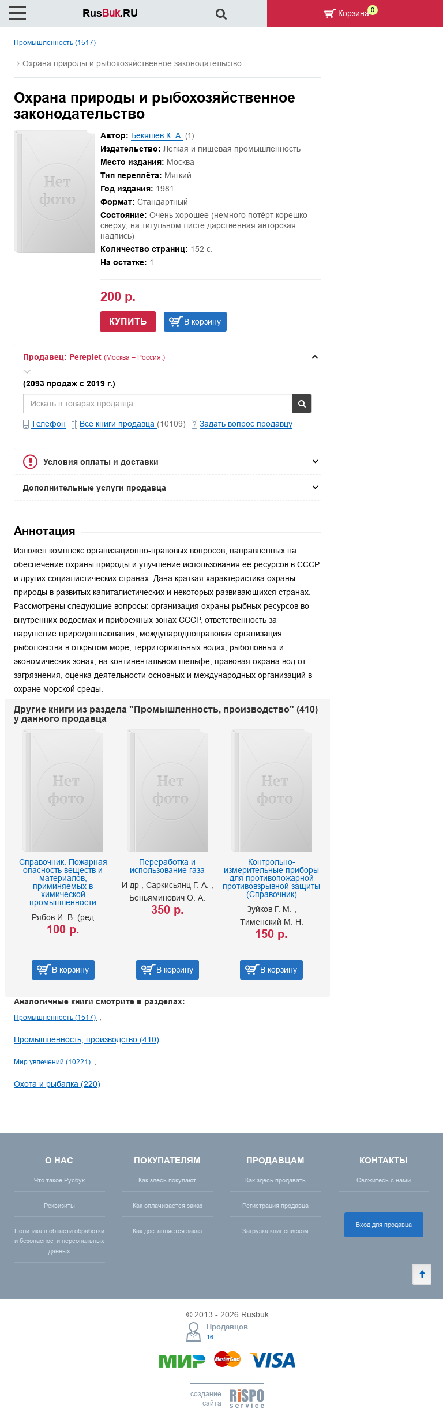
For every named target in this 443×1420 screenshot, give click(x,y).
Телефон (48, 423)
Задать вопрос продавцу (246, 423)
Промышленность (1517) (55, 42)
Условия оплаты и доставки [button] (101, 461)
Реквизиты (59, 1205)
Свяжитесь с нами (383, 1180)
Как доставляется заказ (167, 1231)
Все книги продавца (118, 423)
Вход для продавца (384, 1225)
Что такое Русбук (59, 1180)
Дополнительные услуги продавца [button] (94, 487)
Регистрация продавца (275, 1205)
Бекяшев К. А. (157, 135)
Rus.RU (110, 13)
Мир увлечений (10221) (53, 1061)
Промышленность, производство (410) (86, 1039)
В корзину (202, 321)
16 (210, 1337)
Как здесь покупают (167, 1180)
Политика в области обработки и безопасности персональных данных (59, 1241)
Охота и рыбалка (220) (57, 1083)
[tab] (167, 357)
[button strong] (167, 357)
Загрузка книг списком (275, 1231)
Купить (128, 321)
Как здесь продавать (275, 1180)
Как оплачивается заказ (167, 1205)
